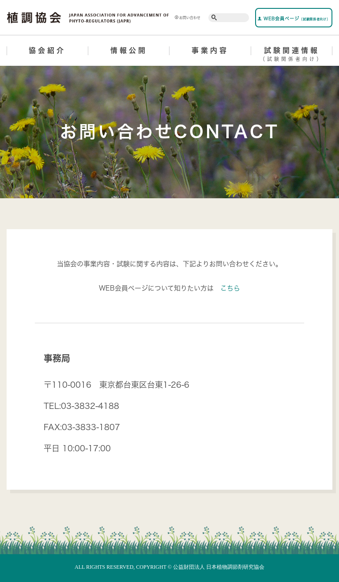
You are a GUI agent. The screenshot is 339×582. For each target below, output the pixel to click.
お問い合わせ (187, 17)
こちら (230, 288)
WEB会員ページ (293, 18)
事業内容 (210, 50)
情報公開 (128, 50)
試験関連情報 (292, 55)
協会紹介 (47, 50)
